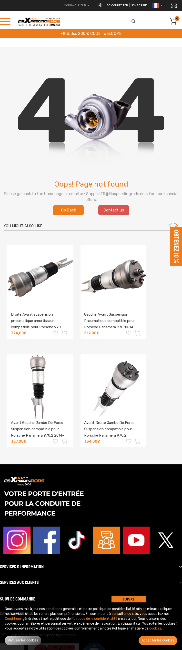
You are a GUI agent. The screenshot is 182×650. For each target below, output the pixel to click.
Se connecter (117, 5)
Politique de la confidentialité (94, 619)
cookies (155, 628)
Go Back (68, 210)
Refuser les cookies (23, 640)
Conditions (13, 619)
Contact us (113, 210)
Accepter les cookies (158, 640)
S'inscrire (139, 5)
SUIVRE (128, 599)
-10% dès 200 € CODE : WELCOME (91, 33)
